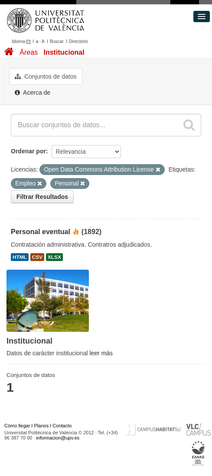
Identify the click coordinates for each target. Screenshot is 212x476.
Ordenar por (28, 151)
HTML (20, 257)
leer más (101, 353)
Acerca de (32, 92)
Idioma (22, 41)
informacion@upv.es (57, 437)
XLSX (54, 257)
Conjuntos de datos (46, 76)
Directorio (78, 41)
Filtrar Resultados (42, 196)
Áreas (29, 52)
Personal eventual (40, 231)
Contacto (62, 425)
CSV (37, 257)
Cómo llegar (17, 425)
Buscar (57, 41)
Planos (41, 425)
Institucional (63, 52)
